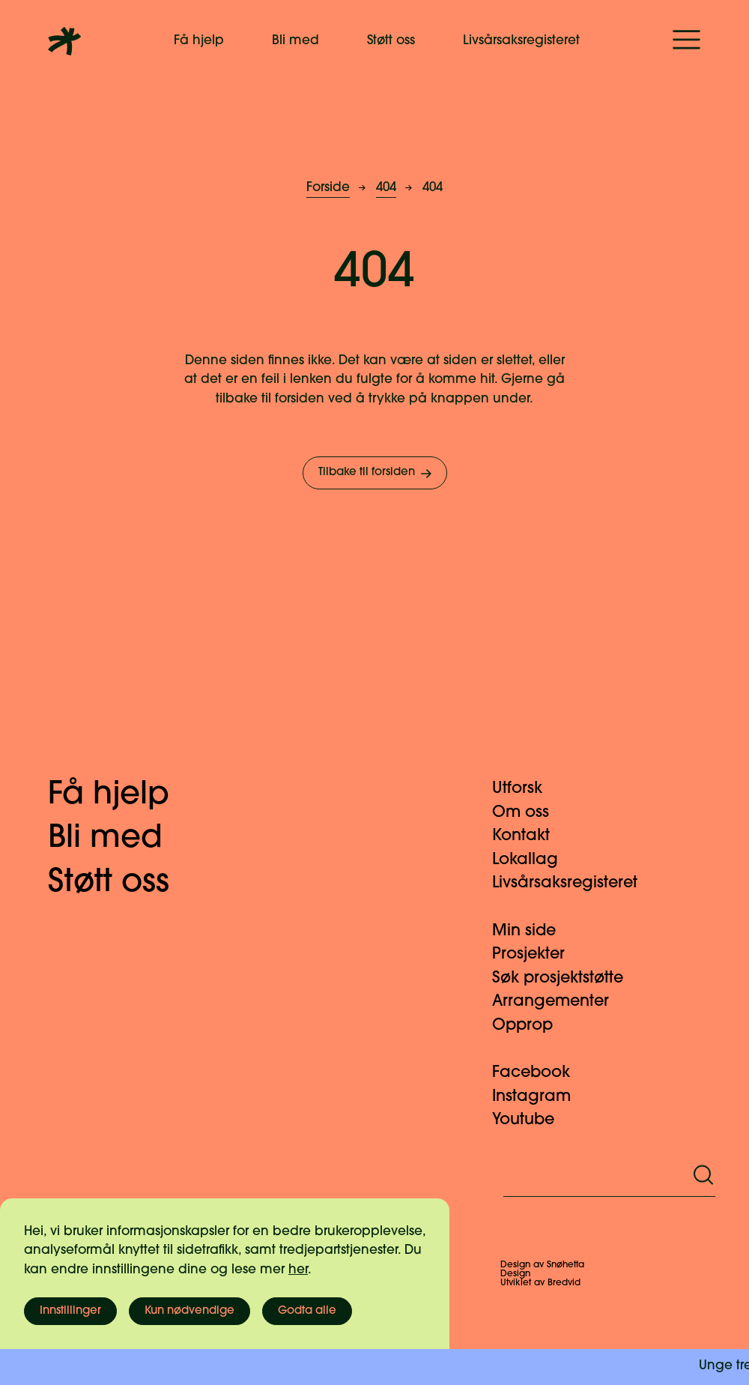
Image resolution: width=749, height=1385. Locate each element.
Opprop (531, 1026)
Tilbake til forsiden (376, 473)
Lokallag (534, 860)
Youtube (532, 1120)
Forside (328, 187)
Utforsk (526, 789)
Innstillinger (70, 1311)
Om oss (529, 813)
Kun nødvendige (189, 1311)
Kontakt (530, 836)
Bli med (295, 40)
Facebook (540, 1073)
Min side (533, 931)
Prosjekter (537, 954)
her (298, 1270)
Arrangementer (559, 1002)
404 (386, 187)
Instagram (540, 1097)
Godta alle (307, 1311)
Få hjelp (199, 40)
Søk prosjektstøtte (566, 978)
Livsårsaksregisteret (521, 40)
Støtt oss (391, 40)
